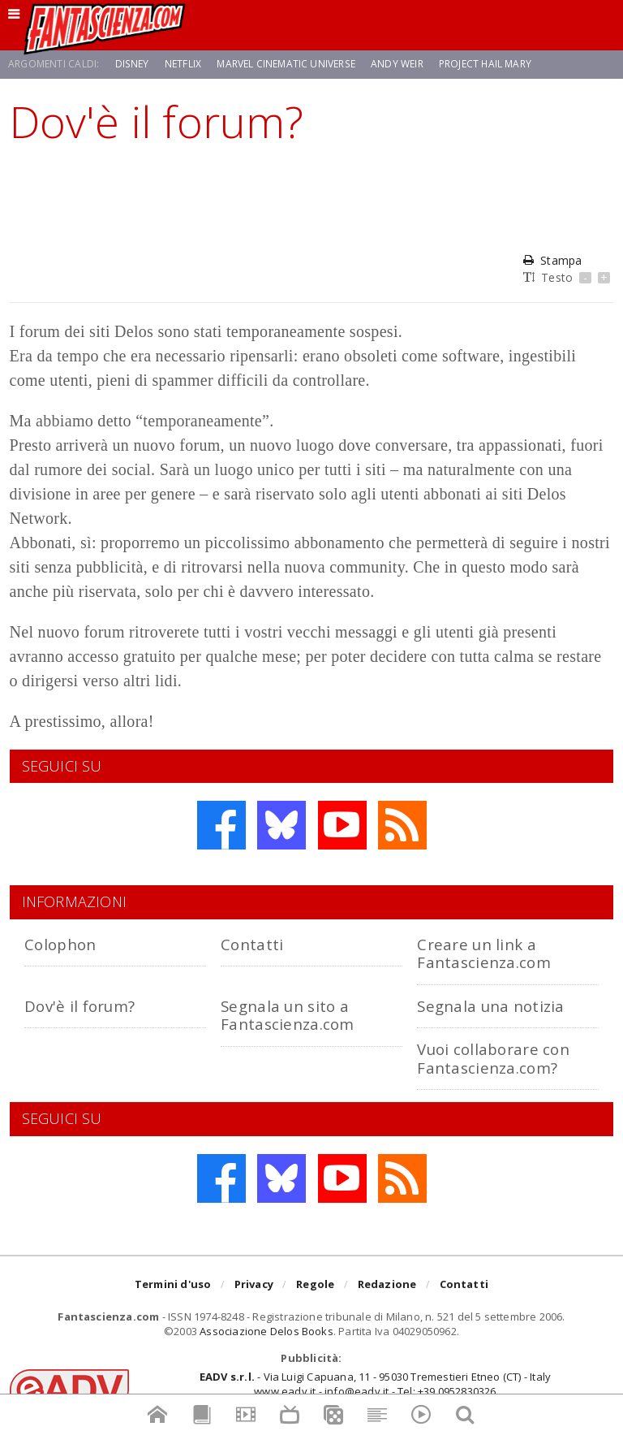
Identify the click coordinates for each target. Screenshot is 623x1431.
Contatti (252, 944)
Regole (315, 1285)
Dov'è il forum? (79, 1006)
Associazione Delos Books (266, 1331)
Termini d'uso (173, 1285)
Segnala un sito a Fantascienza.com (287, 1015)
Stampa (552, 260)
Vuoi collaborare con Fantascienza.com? (493, 1058)
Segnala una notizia (490, 1006)
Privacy (253, 1285)
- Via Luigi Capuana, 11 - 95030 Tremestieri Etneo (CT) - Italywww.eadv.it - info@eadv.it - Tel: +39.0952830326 (375, 1384)
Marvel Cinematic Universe (285, 64)
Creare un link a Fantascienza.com (483, 953)
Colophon (60, 944)
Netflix (182, 64)
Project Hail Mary (484, 64)
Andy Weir (395, 64)
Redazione (387, 1285)
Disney (131, 64)
